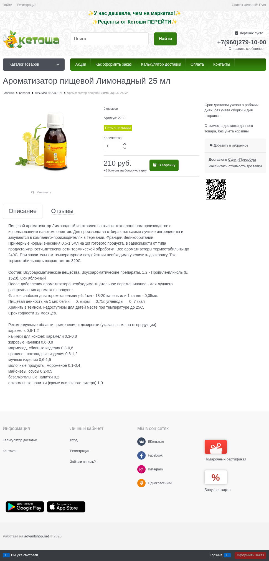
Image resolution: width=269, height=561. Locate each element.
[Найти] (165, 38)
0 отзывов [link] (111, 108)
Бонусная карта (218, 490)
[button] (125, 144)
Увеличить (44, 192)
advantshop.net (36, 536)
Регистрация (26, 5)
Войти (7, 5)
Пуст (262, 5)
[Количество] (112, 146)
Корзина (216, 555)
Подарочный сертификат (225, 450)
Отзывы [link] (62, 211)
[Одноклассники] (141, 483)
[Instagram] (141, 469)
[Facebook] (141, 455)
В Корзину (166, 165)
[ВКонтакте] (141, 441)
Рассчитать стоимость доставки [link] (235, 166)
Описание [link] (23, 211)
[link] (242, 159)
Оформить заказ (250, 555)
